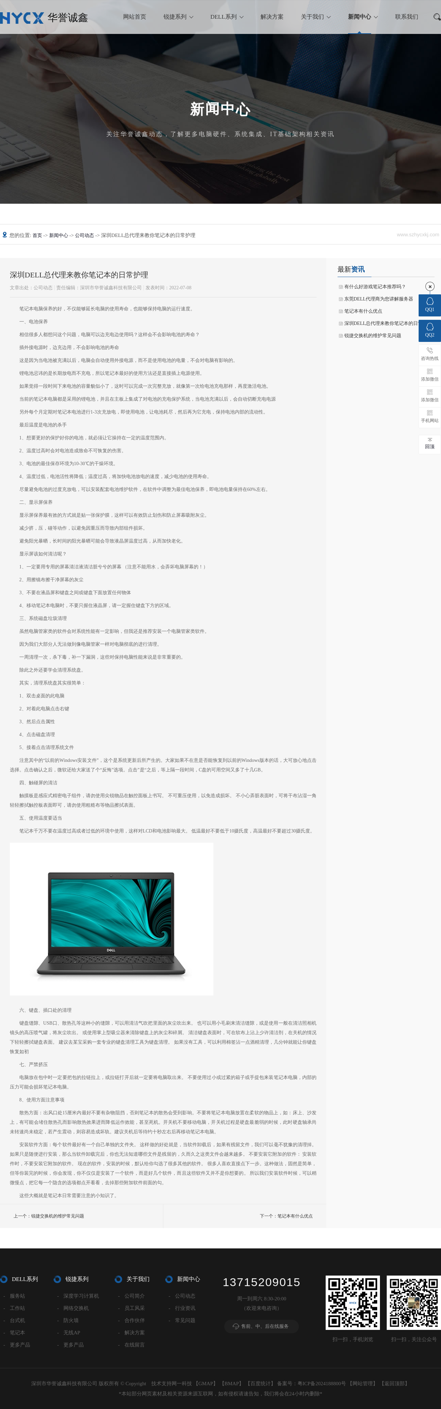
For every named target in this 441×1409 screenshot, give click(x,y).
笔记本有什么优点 (363, 311)
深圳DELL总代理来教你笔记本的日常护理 (388, 323)
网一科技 (182, 1383)
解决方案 (272, 17)
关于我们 (312, 17)
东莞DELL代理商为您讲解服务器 (379, 298)
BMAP (232, 1383)
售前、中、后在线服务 (265, 1326)
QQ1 (429, 304)
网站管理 (362, 1383)
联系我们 (406, 17)
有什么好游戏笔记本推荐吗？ (375, 286)
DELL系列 (223, 17)
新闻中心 (359, 17)
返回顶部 (394, 1383)
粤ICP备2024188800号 (322, 1383)
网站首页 (134, 17)
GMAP (205, 1383)
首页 (38, 235)
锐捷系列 (175, 17)
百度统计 (260, 1383)
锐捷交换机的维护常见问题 (372, 335)
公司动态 (85, 235)
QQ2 (429, 330)
